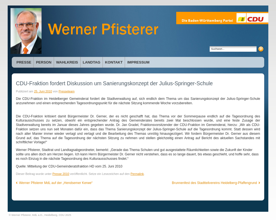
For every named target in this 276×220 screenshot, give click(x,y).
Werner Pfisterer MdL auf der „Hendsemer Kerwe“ (54, 183)
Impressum (138, 62)
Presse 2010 (60, 173)
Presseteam (67, 91)
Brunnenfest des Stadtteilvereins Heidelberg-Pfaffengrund (216, 183)
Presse (23, 62)
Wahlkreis (67, 62)
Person (43, 62)
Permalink (137, 173)
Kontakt (114, 62)
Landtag (91, 62)
